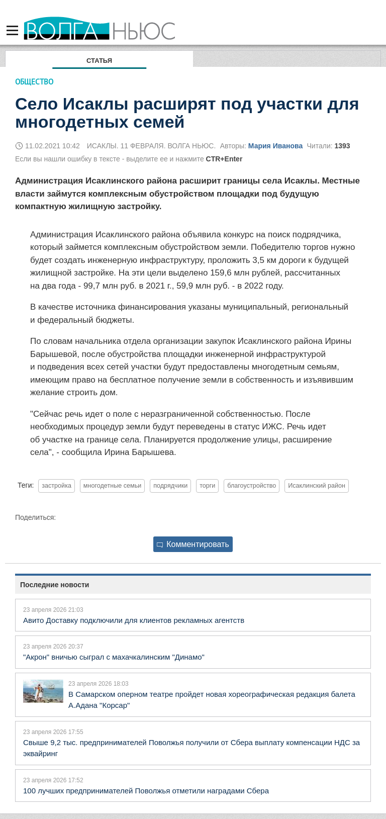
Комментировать (193, 544)
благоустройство (251, 485)
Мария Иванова (275, 146)
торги (207, 485)
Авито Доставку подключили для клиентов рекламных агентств (133, 620)
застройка (56, 485)
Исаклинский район (316, 485)
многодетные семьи (112, 485)
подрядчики (170, 485)
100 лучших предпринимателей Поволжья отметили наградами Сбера (146, 790)
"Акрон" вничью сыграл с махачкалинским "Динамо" (114, 657)
